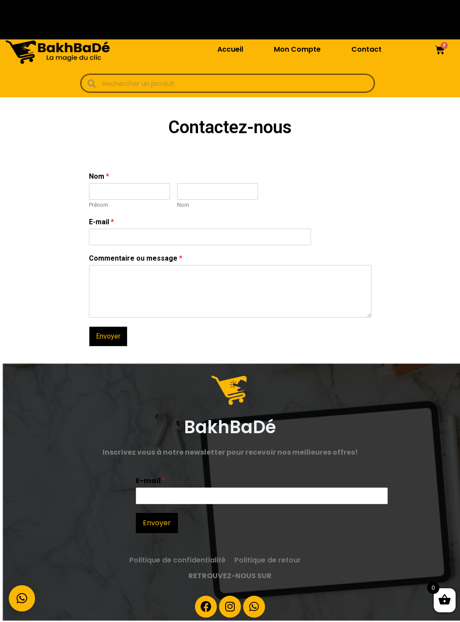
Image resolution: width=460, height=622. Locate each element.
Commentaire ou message (135, 258)
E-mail (101, 222)
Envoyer (108, 336)
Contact (366, 49)
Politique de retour (267, 560)
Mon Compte (297, 49)
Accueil (230, 49)
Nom (99, 176)
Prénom (98, 204)
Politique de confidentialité (177, 560)
